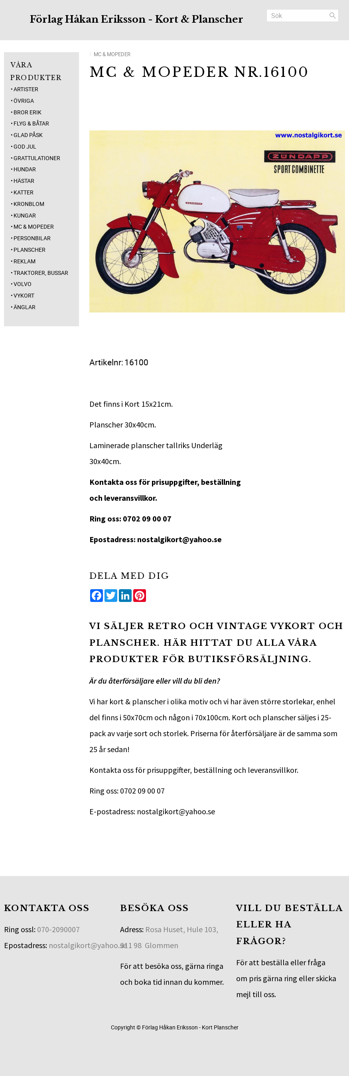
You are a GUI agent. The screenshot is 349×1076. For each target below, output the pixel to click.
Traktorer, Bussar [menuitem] (41, 272)
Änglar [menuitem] (24, 307)
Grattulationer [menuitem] (37, 158)
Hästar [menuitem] (24, 180)
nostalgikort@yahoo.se (88, 945)
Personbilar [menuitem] (32, 238)
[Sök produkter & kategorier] (302, 15)
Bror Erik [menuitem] (27, 112)
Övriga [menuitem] (24, 100)
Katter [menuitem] (24, 192)
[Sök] (333, 16)
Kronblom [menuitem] (29, 204)
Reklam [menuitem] (24, 261)
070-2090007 (58, 929)
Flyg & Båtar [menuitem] (31, 123)
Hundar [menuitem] (25, 169)
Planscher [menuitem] (29, 249)
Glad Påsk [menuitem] (28, 135)
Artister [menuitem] (26, 89)
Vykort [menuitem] (24, 295)
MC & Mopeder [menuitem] (34, 226)
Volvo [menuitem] (23, 284)
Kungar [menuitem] (25, 215)
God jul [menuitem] (25, 146)
